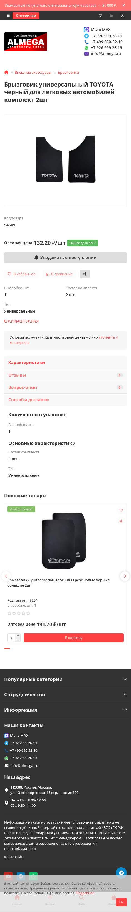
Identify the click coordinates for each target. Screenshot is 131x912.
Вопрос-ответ (65, 387)
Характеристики (26, 362)
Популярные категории (65, 679)
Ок (121, 902)
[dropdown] (8, 15)
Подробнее (85, 893)
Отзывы (65, 375)
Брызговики (68, 72)
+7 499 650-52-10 (103, 42)
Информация (65, 710)
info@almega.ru (102, 54)
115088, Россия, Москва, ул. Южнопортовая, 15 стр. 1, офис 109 (44, 790)
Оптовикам (26, 15)
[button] (6, 576)
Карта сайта (14, 856)
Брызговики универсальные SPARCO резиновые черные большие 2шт (58, 582)
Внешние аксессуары (33, 72)
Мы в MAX (97, 29)
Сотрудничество (65, 694)
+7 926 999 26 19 (102, 36)
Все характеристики (21, 320)
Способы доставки (28, 400)
